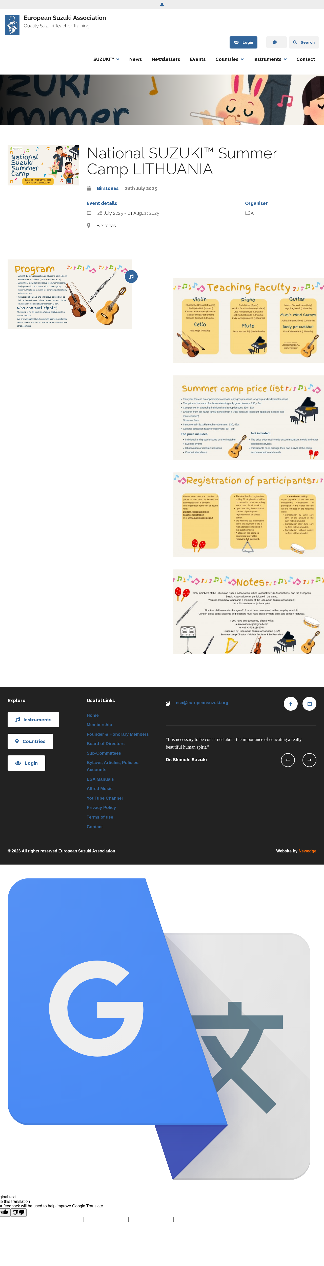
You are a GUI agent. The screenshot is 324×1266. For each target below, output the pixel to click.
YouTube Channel (106, 801)
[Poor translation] (18, 1217)
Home (93, 715)
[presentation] (288, 760)
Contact (305, 59)
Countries (226, 59)
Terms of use (101, 821)
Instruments (267, 59)
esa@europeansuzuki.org (203, 702)
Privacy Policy (102, 811)
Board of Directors (107, 745)
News (135, 59)
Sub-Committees (105, 754)
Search (301, 42)
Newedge (307, 856)
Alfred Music (100, 791)
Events (198, 59)
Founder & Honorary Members (119, 735)
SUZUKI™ (103, 59)
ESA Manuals (101, 781)
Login (235, 42)
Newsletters (166, 59)
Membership (100, 725)
